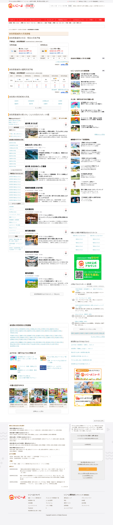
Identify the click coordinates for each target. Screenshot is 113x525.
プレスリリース (85, 505)
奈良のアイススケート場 (34, 449)
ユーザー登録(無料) (93, 1)
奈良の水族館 (62, 445)
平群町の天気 (14, 335)
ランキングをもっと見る (98, 336)
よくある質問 (49, 500)
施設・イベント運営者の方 (34, 498)
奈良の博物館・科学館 (44, 445)
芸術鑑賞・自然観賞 (14, 219)
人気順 (54, 118)
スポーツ (11, 209)
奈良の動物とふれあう (33, 434)
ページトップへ (98, 421)
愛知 (41, 23)
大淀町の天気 (22, 339)
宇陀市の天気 (14, 333)
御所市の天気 (12, 161)
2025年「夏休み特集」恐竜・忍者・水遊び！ (15, 240)
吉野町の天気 (14, 339)
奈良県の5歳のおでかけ (15, 189)
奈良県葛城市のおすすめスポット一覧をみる (47, 294)
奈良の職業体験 (52, 434)
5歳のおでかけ (96, 242)
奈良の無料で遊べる (26, 439)
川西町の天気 (49, 335)
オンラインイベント (35, 20)
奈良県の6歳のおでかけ (15, 192)
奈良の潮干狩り (45, 449)
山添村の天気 (14, 342)
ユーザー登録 (13, 463)
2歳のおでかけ (79, 239)
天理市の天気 (12, 150)
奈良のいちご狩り (54, 449)
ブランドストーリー (86, 498)
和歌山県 (101, 333)
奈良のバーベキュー (30, 430)
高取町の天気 (24, 337)
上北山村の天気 (44, 344)
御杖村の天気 (31, 342)
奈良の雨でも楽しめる (15, 445)
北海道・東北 (12, 23)
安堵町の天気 (40, 335)
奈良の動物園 (20, 430)
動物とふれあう (89, 6)
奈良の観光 (59, 430)
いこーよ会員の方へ (88, 477)
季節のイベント (13, 222)
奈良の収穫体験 (44, 434)
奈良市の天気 (12, 142)
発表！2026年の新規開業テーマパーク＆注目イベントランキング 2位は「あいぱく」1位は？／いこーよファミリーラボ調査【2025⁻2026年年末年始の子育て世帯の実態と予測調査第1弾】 (42, 477)
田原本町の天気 (14, 337)
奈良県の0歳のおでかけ (15, 176)
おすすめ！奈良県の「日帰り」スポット (82, 344)
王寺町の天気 (41, 337)
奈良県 (96, 333)
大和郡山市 (45, 101)
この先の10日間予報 (61, 62)
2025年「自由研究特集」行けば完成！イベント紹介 (16, 248)
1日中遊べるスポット (99, 6)
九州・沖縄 (76, 23)
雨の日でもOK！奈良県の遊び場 (80, 352)
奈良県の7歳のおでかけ (15, 195)
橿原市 (16, 103)
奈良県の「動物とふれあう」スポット (82, 348)
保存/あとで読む (82, 1)
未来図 (83, 500)
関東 (22, 23)
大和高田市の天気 (13, 145)
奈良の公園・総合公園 (58, 439)
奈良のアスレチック (47, 439)
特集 (100, 20)
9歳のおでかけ (96, 249)
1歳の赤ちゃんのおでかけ (96, 235)
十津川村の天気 (24, 344)
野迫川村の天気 (14, 344)
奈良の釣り (38, 430)
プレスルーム (49, 503)
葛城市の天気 (57, 331)
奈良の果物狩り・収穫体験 (16, 451)
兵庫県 (91, 333)
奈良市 (16, 101)
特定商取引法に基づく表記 (34, 510)
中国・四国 (68, 23)
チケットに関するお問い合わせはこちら (88, 473)
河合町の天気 (59, 337)
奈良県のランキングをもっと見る (88, 329)
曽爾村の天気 (22, 342)
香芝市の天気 (12, 166)
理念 (65, 500)
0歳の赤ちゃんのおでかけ (79, 235)
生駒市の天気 (12, 164)
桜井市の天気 (12, 156)
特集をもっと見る (100, 134)
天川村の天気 (59, 342)
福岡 (80, 23)
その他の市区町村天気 (16, 170)
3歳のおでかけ (96, 239)
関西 (54, 23)
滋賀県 (77, 333)
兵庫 (63, 23)
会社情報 (84, 503)
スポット (12, 20)
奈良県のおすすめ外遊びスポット (80, 364)
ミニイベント (12, 230)
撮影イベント (12, 217)
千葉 (32, 23)
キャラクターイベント (14, 233)
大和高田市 (31, 101)
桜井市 (31, 103)
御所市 (60, 103)
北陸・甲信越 (48, 23)
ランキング (50, 20)
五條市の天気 (12, 158)
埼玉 (34, 23)
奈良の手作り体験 (22, 434)
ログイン (102, 1)
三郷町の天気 (22, 335)
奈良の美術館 (54, 445)
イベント (21, 20)
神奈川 (28, 23)
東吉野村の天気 (14, 346)
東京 (25, 23)
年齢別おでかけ (62, 20)
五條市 (45, 103)
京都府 (82, 333)
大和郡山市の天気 (13, 148)
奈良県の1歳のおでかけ (15, 179)
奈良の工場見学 (13, 434)
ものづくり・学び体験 (14, 225)
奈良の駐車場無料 (36, 439)
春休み (74, 6)
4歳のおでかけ (79, 242)
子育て (91, 20)
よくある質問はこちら (87, 475)
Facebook (30, 508)
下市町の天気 (31, 339)
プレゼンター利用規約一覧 (52, 498)
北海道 (17, 23)
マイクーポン (72, 1)
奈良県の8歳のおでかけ (15, 197)
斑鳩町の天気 (31, 335)
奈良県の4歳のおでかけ (15, 187)
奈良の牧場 (45, 430)
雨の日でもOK (81, 6)
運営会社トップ (68, 498)
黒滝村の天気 (50, 342)
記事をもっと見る (38, 411)
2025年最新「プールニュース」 (16, 244)
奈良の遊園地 (13, 430)
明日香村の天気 (40, 342)
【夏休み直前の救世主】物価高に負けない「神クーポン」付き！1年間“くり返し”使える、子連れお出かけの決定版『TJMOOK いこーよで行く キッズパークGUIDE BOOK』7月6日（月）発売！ (42, 471)
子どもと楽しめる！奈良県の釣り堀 (81, 360)
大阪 (57, 23)
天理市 (60, 101)
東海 (39, 23)
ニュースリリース (32, 505)
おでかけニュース (78, 20)
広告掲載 (30, 503)
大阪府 (86, 333)
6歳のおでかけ (79, 246)
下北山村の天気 (34, 344)
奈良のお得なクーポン (15, 439)
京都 (60, 23)
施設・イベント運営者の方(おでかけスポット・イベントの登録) (33, 463)
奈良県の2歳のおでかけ (15, 181)
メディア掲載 (49, 505)
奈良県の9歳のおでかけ (15, 200)
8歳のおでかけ (79, 249)
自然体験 (11, 206)
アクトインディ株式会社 (83, 495)
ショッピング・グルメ (14, 214)
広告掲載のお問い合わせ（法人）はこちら (87, 464)
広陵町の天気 (50, 337)
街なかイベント (13, 227)
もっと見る (63, 486)
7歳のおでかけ (96, 246)
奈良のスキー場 (23, 449)
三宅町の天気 (57, 335)
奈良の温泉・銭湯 (14, 449)
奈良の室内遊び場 (26, 445)
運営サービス (67, 503)
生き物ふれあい (13, 212)
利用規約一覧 (31, 500)
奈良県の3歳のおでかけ (15, 184)
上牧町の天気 (32, 337)
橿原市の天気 (12, 153)
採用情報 (66, 505)
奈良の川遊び (13, 440)
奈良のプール (52, 430)
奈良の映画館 (34, 445)
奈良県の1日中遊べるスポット (79, 356)
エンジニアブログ (68, 508)
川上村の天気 (54, 344)
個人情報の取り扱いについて (88, 462)
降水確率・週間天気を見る (59, 89)
